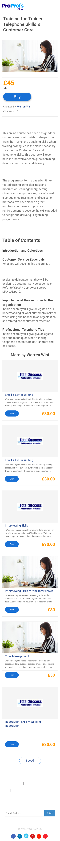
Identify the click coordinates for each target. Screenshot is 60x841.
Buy (17, 96)
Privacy (6, 790)
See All (30, 760)
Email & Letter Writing (19, 394)
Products (7, 783)
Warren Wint (24, 106)
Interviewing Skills (16, 525)
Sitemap (48, 783)
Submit (50, 813)
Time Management (17, 656)
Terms (14, 790)
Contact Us (30, 783)
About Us (17, 783)
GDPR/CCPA (25, 790)
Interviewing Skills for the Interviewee (29, 591)
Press (40, 783)
